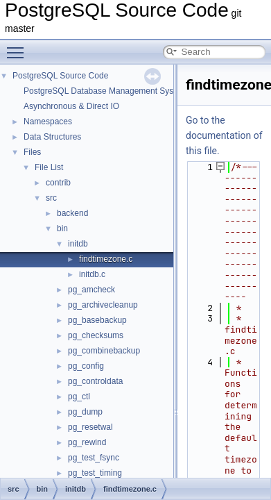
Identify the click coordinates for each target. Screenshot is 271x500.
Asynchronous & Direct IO (71, 106)
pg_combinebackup (104, 351)
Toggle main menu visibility (18, 46)
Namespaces (48, 121)
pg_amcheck (91, 289)
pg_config (86, 366)
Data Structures (52, 137)
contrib (58, 183)
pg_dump (85, 412)
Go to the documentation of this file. (224, 135)
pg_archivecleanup (103, 305)
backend (72, 213)
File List (49, 167)
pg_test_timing (95, 473)
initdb (78, 244)
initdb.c (92, 274)
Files (32, 152)
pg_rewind (87, 442)
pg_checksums (95, 335)
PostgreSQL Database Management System (105, 91)
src (51, 198)
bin (62, 228)
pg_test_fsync (93, 457)
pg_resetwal (90, 427)
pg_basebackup (97, 320)
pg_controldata (95, 381)
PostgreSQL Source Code (60, 76)
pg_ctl (79, 396)
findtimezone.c (105, 259)
